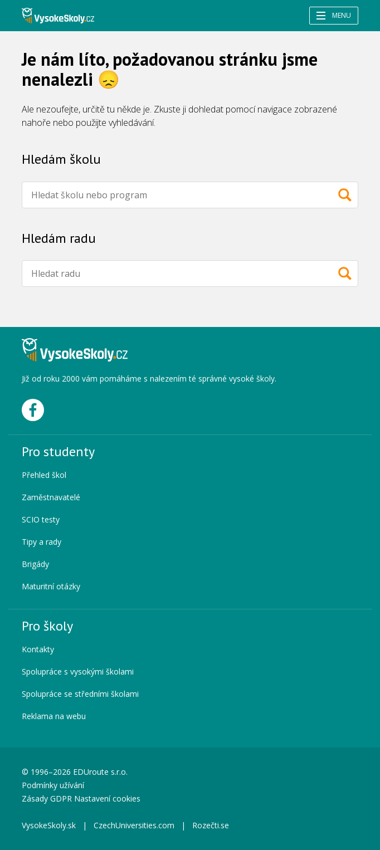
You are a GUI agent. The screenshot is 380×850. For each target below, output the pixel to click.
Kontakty (38, 649)
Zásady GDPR (47, 798)
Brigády (35, 564)
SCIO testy (41, 519)
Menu (333, 15)
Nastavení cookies (107, 798)
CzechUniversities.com (134, 825)
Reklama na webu (54, 716)
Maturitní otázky (51, 586)
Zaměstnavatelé (51, 497)
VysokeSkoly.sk (49, 825)
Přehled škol (44, 475)
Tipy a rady (41, 541)
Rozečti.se (210, 825)
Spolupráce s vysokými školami (78, 671)
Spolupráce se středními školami (80, 693)
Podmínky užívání (54, 785)
